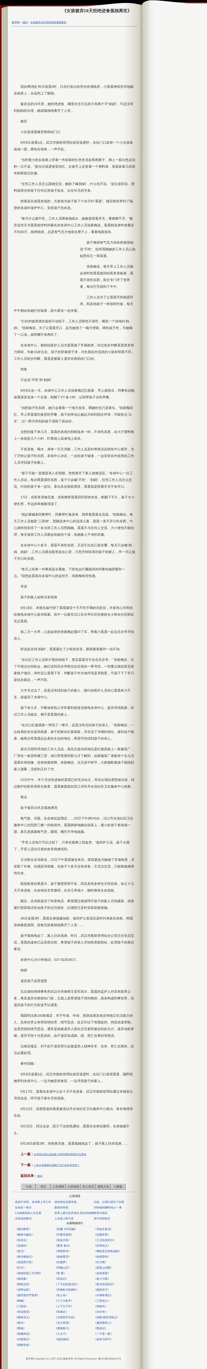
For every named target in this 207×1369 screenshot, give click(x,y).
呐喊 (20, 1300)
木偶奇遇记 (103, 1295)
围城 (20, 1328)
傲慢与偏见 (24, 1234)
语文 (43, 1186)
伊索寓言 (23, 1339)
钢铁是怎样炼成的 (108, 1251)
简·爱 (60, 1273)
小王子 (61, 1333)
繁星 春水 (63, 1245)
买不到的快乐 (102, 1218)
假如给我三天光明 (29, 1273)
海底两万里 (24, 1262)
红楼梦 (61, 1262)
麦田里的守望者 (27, 1295)
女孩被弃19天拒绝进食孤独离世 (48, 22)
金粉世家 (102, 1273)
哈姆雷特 (102, 1256)
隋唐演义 (23, 1317)
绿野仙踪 (23, 1289)
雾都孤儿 (62, 1328)
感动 (25, 22)
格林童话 (62, 1256)
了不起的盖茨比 (66, 1284)
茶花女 (22, 1240)
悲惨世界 (102, 1234)
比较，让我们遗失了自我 (109, 1201)
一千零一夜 (103, 1333)
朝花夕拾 (62, 1240)
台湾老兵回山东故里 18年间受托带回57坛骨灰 (60, 1154)
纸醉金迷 (23, 1344)
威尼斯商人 (103, 1322)
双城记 (61, 1311)
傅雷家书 (62, 1251)
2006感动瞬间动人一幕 (108, 1207)
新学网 (15, 22)
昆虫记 (61, 1278)
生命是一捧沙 (23, 1207)
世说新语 (23, 1311)
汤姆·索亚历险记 (107, 1317)
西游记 (101, 1328)
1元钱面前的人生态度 (28, 1213)
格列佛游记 (24, 1256)
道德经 (22, 1245)
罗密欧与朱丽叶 (66, 1289)
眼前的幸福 (61, 1207)
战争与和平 (103, 1339)
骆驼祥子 (102, 1289)
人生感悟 (58, 1186)
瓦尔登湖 (62, 1322)
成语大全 (103, 1186)
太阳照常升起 (65, 1317)
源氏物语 (62, 1339)
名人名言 (88, 1186)
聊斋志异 (23, 1284)
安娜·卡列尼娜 (66, 1229)
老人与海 (102, 1278)
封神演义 (102, 1245)
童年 (20, 1322)
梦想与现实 (101, 1213)
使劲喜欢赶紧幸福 (65, 1201)
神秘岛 (101, 1306)
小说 (28, 1186)
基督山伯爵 (103, 1267)
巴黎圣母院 (64, 1234)
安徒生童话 (103, 1229)
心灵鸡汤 (73, 1186)
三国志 (22, 1306)
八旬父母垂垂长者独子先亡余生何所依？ (57, 1165)
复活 (20, 1251)
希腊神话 (23, 1333)
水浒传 (101, 1311)
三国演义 (102, 1300)
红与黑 (101, 1262)
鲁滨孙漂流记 (105, 1284)
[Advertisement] (74, 55)
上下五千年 (64, 1306)
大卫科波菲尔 (105, 1240)
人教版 (118, 1186)
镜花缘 (22, 1278)
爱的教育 (23, 1229)
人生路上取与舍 (64, 1218)
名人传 (61, 1295)
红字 (20, 1267)
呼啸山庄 (62, 1267)
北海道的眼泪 (23, 1218)
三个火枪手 (64, 1300)
